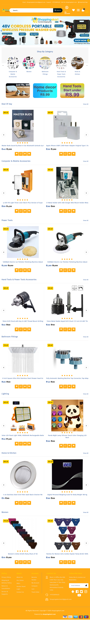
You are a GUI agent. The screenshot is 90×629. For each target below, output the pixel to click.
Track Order (35, 592)
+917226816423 (54, 594)
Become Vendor (34, 578)
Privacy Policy (6, 577)
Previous (3, 65)
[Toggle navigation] (86, 12)
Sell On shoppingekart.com (69, 2)
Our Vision (20, 580)
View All (85, 104)
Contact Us (20, 592)
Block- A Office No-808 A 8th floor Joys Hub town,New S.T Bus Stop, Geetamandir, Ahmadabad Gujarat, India (57, 583)
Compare (35, 586)
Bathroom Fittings (45, 73)
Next (87, 65)
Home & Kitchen (77, 73)
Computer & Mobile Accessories (13, 74)
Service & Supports (5, 593)
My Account (35, 583)
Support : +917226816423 (53, 2)
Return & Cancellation (6, 587)
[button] (1, 30)
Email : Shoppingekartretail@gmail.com (34, 2)
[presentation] (4, 135)
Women (29, 71)
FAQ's (18, 583)
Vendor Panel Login (21, 588)
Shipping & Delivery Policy (7, 582)
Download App (83, 2)
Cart (33, 589)
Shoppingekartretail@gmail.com (61, 599)
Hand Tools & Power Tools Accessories (61, 74)
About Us (20, 577)
